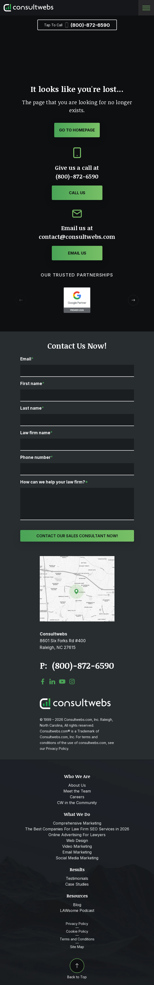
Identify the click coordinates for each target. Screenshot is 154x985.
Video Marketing (77, 846)
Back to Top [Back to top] (77, 968)
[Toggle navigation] (146, 8)
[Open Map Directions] (77, 558)
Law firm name (36, 432)
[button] (133, 300)
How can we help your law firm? (54, 482)
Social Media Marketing (77, 857)
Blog (77, 904)
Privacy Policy (77, 924)
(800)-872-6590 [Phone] (77, 25)
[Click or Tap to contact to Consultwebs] (77, 253)
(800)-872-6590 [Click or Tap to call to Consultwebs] (77, 176)
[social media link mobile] (43, 681)
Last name (32, 408)
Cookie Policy (77, 931)
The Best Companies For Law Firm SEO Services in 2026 (77, 829)
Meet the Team (77, 791)
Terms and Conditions (77, 939)
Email (26, 359)
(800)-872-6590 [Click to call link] (83, 665)
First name (32, 383)
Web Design (77, 840)
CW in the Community (77, 802)
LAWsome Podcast (77, 910)
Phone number (36, 457)
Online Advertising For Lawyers (77, 834)
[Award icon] (77, 289)
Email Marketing (77, 852)
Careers (77, 796)
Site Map (77, 947)
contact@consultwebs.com (77, 237)
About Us (77, 785)
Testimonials (77, 878)
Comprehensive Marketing (77, 823)
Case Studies (77, 884)
